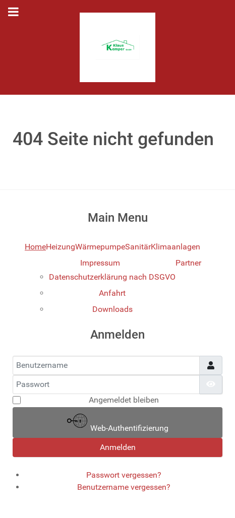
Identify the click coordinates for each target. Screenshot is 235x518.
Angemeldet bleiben (124, 400)
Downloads (112, 309)
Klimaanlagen (175, 246)
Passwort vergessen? (123, 475)
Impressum (100, 263)
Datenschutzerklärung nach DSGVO (112, 277)
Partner (188, 263)
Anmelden (118, 447)
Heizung (60, 246)
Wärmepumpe (100, 246)
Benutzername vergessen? (123, 487)
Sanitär (138, 246)
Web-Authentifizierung (117, 422)
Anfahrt (112, 293)
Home (35, 246)
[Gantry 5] (117, 47)
